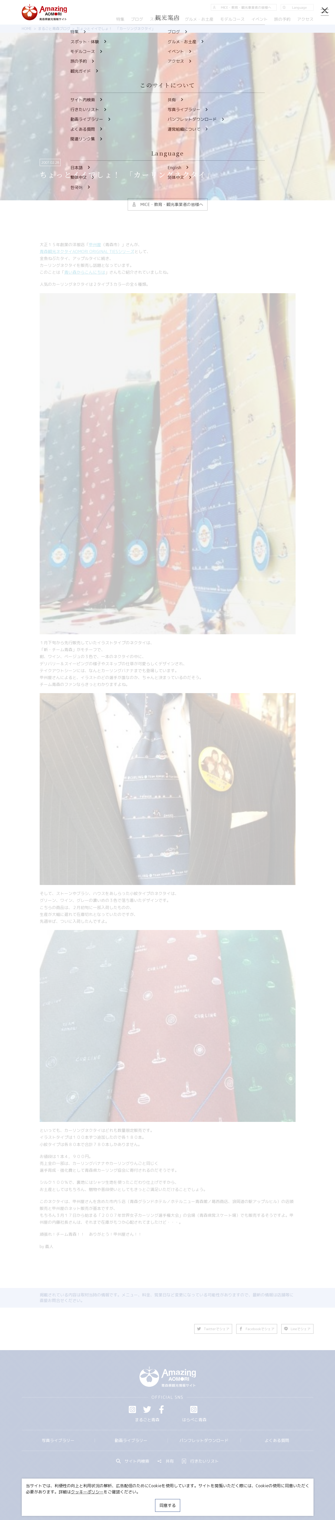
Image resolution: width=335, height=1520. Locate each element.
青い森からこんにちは (84, 272)
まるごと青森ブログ (54, 29)
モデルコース (232, 19)
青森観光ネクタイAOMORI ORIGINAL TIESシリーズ (87, 251)
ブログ (137, 19)
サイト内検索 (132, 1461)
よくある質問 (277, 1440)
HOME (27, 29)
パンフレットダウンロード (204, 1440)
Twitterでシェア (213, 1329)
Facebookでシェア (257, 1329)
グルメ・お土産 (199, 19)
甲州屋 (95, 244)
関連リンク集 (221, 1501)
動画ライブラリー (131, 1440)
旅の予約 (282, 19)
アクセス (305, 19)
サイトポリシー (186, 1501)
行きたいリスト (200, 1461)
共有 (165, 1461)
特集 (120, 19)
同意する (167, 1505)
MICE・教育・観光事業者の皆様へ (132, 1501)
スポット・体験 (164, 19)
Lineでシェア (297, 1329)
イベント (259, 19)
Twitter (147, 1409)
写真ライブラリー (58, 1440)
